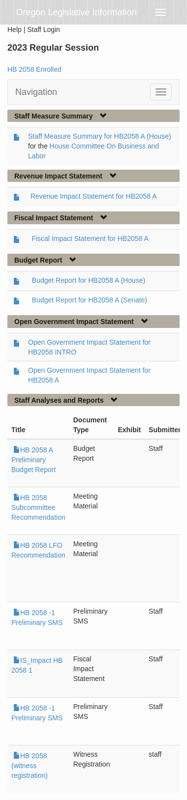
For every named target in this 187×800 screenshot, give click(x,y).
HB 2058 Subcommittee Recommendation (38, 507)
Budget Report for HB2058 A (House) (88, 280)
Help (14, 29)
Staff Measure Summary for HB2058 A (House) (99, 136)
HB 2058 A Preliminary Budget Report (33, 460)
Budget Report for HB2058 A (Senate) (89, 300)
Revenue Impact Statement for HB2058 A (94, 196)
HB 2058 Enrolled (34, 69)
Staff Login (43, 29)
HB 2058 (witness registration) (29, 765)
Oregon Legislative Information (76, 12)
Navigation (36, 92)
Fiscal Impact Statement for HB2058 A (89, 238)
